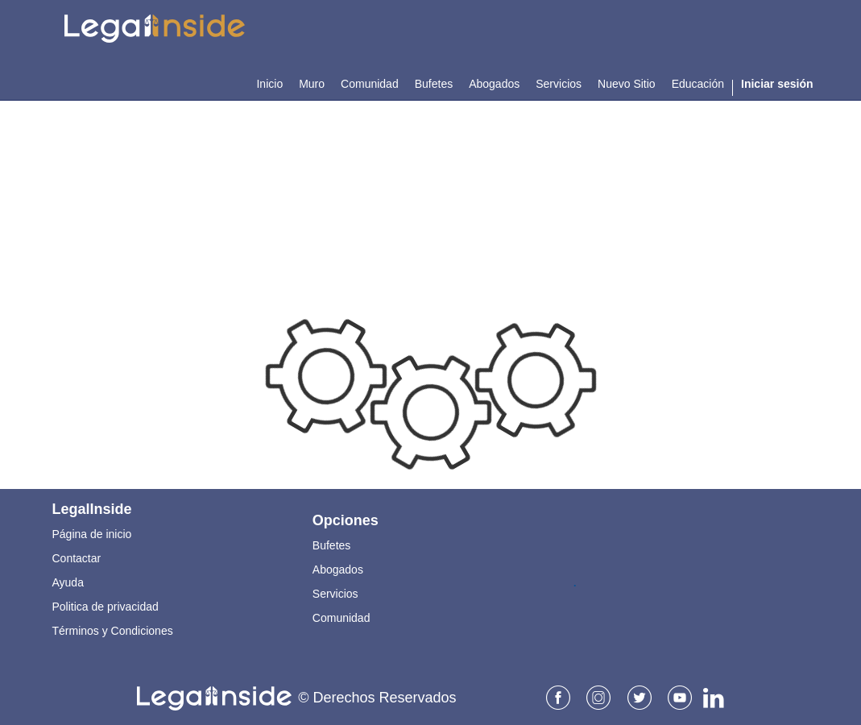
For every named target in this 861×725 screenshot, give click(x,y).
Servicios (335, 593)
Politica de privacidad (105, 606)
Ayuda (68, 582)
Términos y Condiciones (112, 630)
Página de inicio (92, 534)
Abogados (338, 569)
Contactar (76, 558)
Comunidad (341, 617)
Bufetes (331, 545)
